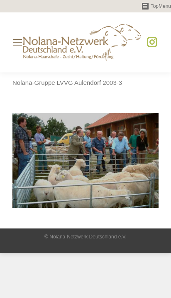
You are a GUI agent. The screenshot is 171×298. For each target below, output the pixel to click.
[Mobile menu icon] (17, 42)
